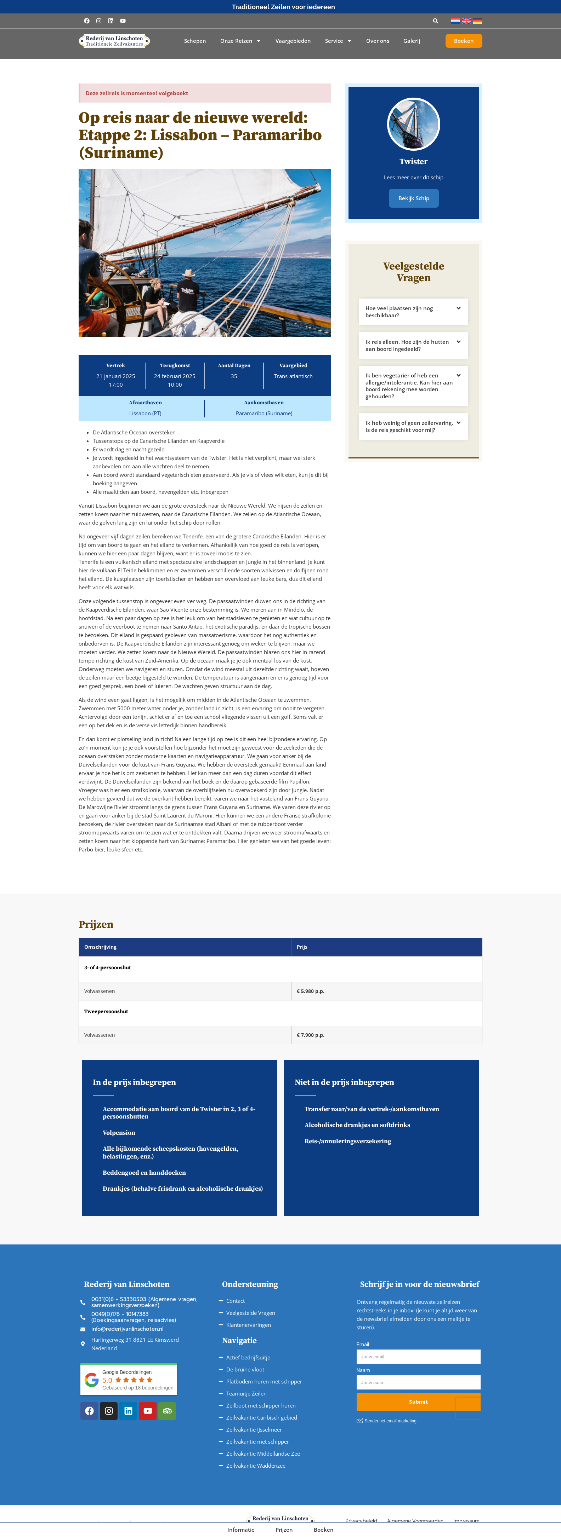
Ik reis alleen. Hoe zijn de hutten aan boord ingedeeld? (407, 344)
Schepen (195, 40)
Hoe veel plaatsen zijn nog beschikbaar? (399, 311)
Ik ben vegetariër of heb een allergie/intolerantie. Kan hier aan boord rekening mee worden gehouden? (409, 385)
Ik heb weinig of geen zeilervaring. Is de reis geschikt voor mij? (409, 425)
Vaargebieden (293, 40)
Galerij (411, 40)
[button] (435, 21)
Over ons (377, 40)
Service (338, 41)
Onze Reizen (240, 41)
